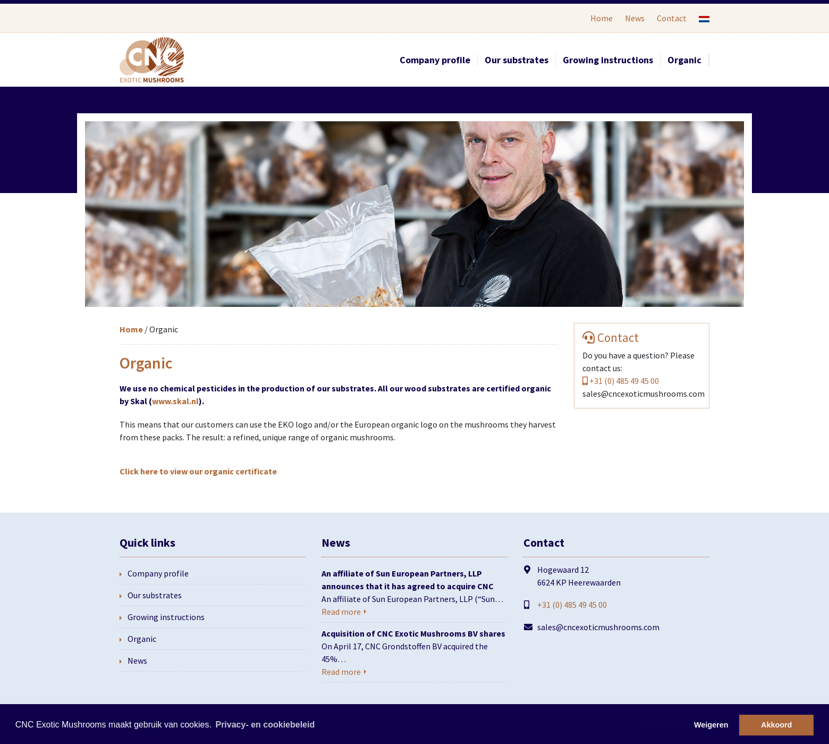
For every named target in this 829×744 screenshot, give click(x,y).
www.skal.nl (175, 401)
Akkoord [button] (776, 725)
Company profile (435, 60)
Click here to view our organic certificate (198, 471)
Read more (341, 611)
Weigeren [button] (711, 725)
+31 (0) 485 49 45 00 (624, 380)
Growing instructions (608, 60)
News (635, 18)
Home (601, 18)
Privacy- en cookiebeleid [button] (265, 724)
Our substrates (516, 60)
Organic (684, 60)
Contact (672, 18)
